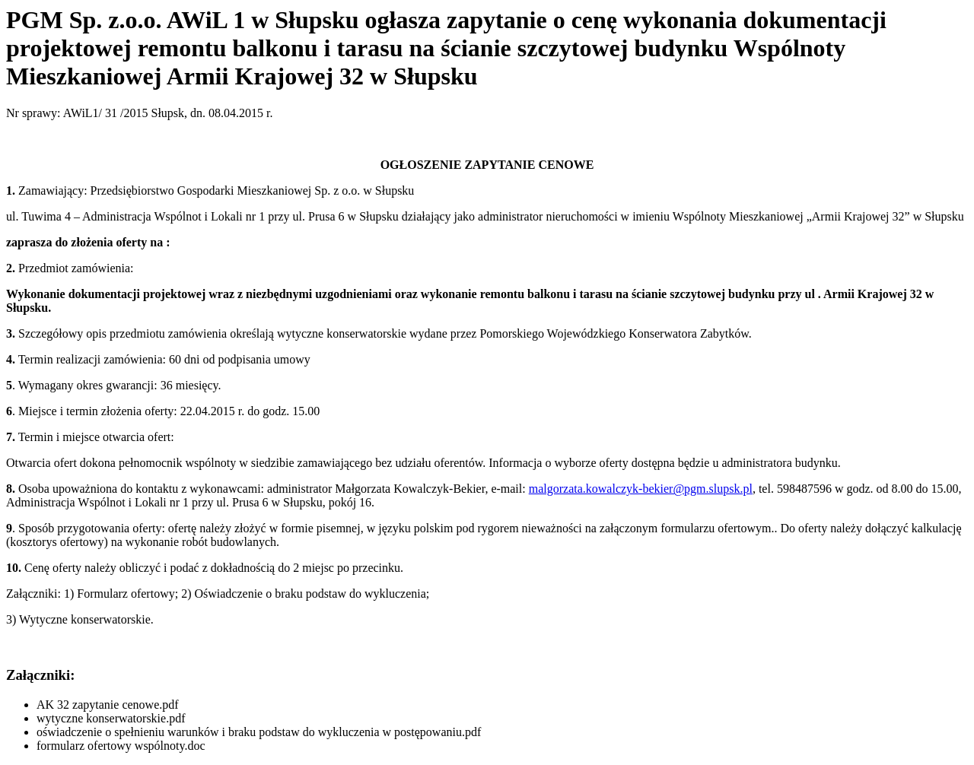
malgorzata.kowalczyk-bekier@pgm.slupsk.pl (641, 488)
